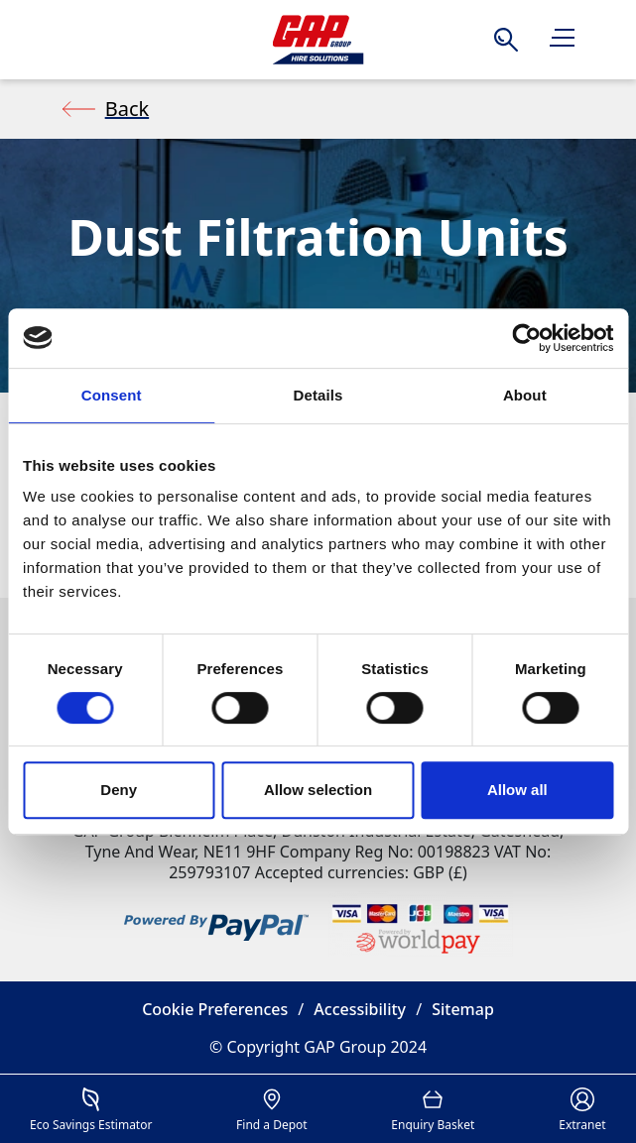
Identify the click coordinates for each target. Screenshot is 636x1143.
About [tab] (525, 395)
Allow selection (318, 789)
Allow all (517, 789)
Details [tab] (318, 395)
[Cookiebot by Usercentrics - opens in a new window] (526, 338)
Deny (118, 789)
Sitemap (463, 1009)
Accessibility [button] (360, 1009)
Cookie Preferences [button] (215, 1009)
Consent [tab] (111, 395)
